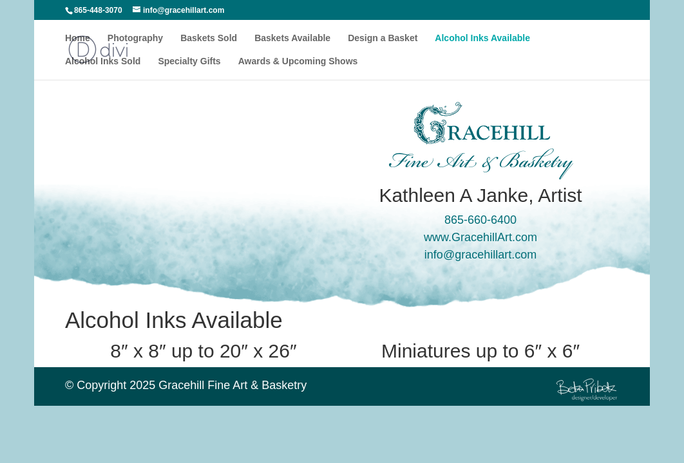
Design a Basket (382, 38)
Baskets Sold (208, 38)
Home (77, 38)
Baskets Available (292, 38)
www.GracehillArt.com (480, 237)
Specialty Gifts (189, 61)
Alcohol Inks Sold (102, 61)
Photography (135, 38)
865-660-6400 (480, 219)
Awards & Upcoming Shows (298, 61)
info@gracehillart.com (480, 254)
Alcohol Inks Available (482, 38)
